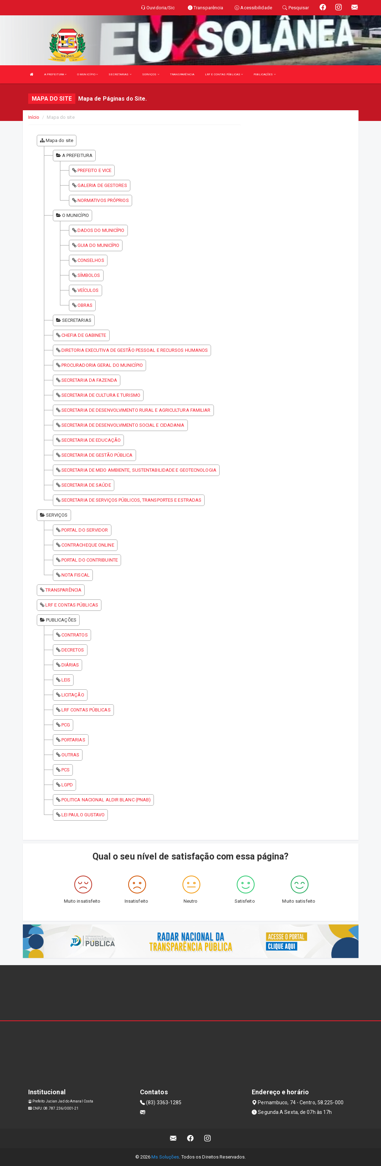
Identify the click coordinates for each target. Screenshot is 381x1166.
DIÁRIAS (70, 665)
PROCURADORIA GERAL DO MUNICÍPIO (102, 365)
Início (34, 117)
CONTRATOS (74, 635)
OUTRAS (70, 754)
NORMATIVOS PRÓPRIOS (103, 200)
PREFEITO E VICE (94, 170)
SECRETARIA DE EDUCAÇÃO (91, 440)
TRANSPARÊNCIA (182, 74)
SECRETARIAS (120, 74)
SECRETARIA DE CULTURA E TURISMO (100, 395)
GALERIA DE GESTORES (102, 185)
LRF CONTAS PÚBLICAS (86, 710)
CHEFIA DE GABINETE (83, 335)
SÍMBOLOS (88, 275)
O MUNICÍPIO (87, 74)
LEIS (65, 680)
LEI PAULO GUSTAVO (83, 814)
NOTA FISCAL (75, 575)
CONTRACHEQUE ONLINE (87, 545)
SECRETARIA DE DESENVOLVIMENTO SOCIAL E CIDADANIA (123, 425)
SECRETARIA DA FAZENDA (89, 380)
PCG (65, 725)
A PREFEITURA (55, 74)
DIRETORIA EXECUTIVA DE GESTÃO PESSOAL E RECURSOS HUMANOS (134, 350)
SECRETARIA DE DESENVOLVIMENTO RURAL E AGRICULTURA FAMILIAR (136, 410)
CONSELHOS (90, 260)
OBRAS (85, 305)
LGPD (67, 784)
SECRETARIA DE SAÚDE (86, 485)
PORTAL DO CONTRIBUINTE (89, 560)
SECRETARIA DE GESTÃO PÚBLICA (97, 455)
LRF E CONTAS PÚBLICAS (224, 74)
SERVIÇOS (150, 74)
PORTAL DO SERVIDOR (84, 530)
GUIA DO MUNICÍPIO (98, 245)
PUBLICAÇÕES (264, 74)
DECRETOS (72, 650)
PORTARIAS (73, 739)
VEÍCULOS (88, 290)
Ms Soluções (165, 1157)
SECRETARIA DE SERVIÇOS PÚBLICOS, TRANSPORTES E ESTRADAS (131, 500)
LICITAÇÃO (72, 695)
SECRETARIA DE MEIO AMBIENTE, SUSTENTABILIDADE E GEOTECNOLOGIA (138, 470)
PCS (65, 769)
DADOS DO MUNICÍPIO (101, 230)
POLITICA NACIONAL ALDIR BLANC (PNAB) (106, 799)
